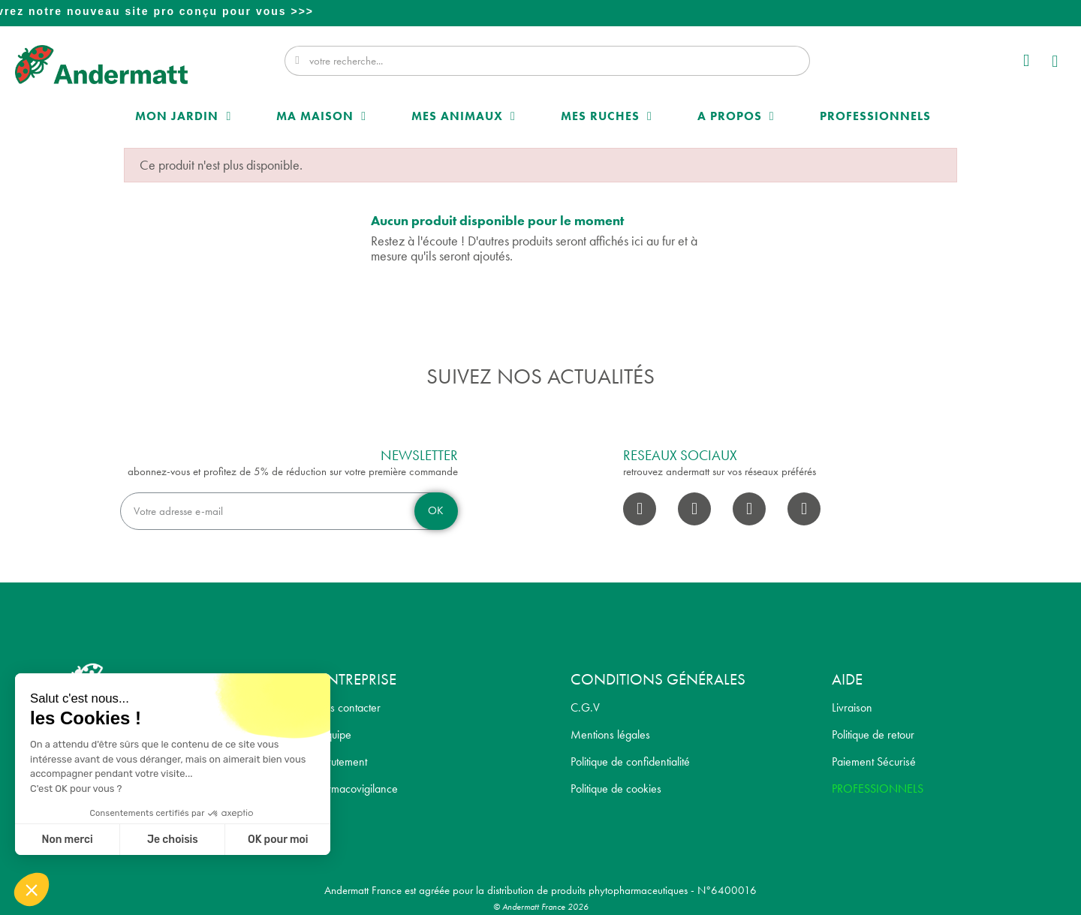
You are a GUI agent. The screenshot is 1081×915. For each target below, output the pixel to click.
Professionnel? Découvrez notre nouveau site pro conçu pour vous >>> (542, 11)
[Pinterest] (804, 508)
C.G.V (585, 707)
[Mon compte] (1026, 60)
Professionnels (875, 116)
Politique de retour (873, 734)
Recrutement (338, 761)
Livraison (852, 707)
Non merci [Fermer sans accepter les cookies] (66, 839)
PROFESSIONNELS (877, 788)
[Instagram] (694, 508)
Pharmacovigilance (354, 788)
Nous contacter (345, 707)
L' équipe (330, 734)
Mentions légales (610, 734)
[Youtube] (749, 508)
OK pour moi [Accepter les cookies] (278, 839)
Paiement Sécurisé (874, 761)
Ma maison (321, 116)
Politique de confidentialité (630, 761)
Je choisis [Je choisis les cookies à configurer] (172, 839)
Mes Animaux (463, 116)
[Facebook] (639, 508)
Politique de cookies (616, 788)
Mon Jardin (183, 116)
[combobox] (549, 61)
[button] (1056, 63)
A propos (736, 116)
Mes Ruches (606, 116)
